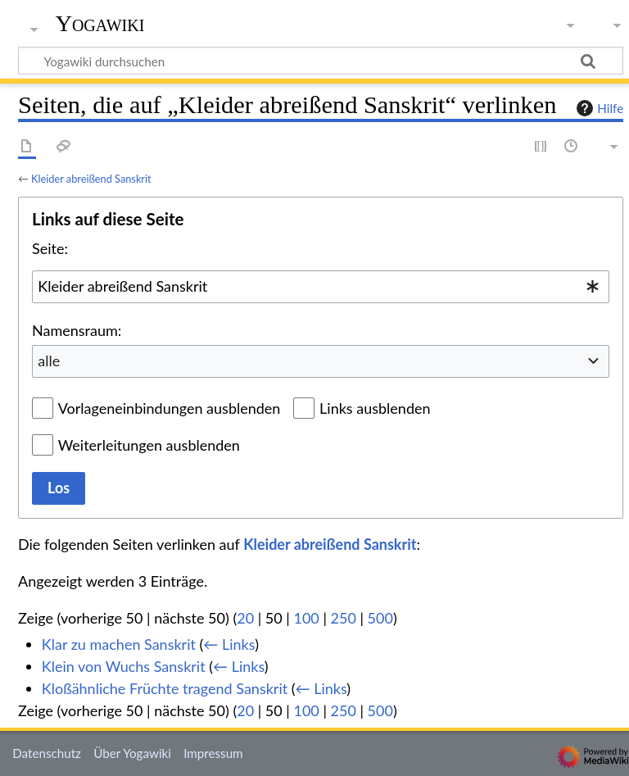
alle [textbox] (49, 361)
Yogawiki (100, 23)
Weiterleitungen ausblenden (149, 445)
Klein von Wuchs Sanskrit (124, 666)
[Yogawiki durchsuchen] (320, 61)
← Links (229, 644)
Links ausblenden (374, 408)
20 (245, 618)
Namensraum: (76, 330)
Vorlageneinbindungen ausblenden (169, 408)
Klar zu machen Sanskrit (119, 644)
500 (380, 618)
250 (343, 618)
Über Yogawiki (132, 753)
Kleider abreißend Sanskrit (91, 178)
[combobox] (320, 286)
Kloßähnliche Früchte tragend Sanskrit (164, 688)
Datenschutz (46, 753)
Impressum (213, 753)
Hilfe (597, 108)
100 (306, 618)
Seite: (50, 248)
